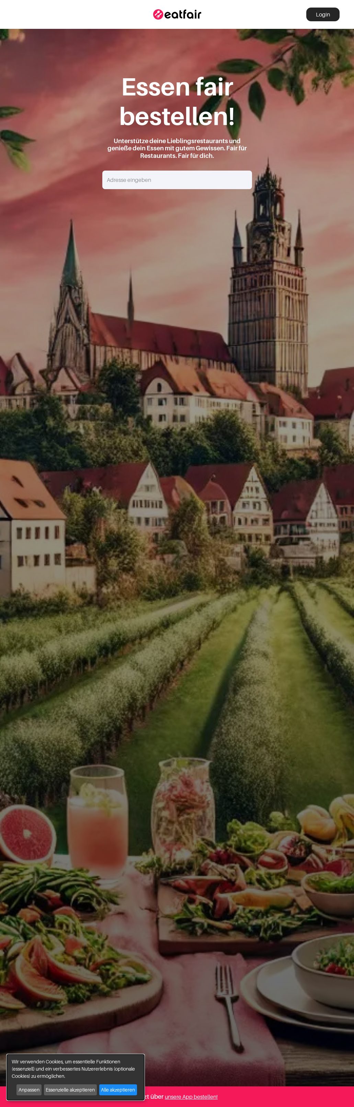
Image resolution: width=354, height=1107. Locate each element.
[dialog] (75, 1077)
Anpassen (29, 1090)
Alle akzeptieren (118, 1090)
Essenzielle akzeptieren (70, 1090)
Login (323, 14)
